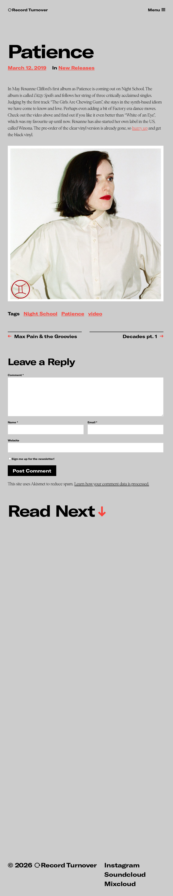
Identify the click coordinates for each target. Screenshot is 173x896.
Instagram (122, 865)
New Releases (76, 68)
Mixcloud (120, 883)
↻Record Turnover (28, 10)
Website (13, 440)
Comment (16, 375)
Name (13, 422)
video (95, 313)
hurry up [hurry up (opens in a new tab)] (140, 128)
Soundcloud (125, 874)
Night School (40, 313)
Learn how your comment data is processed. (111, 484)
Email (92, 422)
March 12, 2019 (27, 68)
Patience (72, 313)
